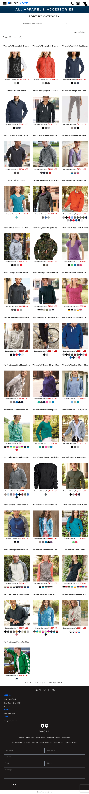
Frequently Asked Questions (42, 742)
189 (50, 683)
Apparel (21, 738)
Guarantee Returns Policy (21, 742)
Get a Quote (66, 738)
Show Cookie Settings (44, 792)
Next (62, 683)
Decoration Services (53, 738)
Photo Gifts (30, 738)
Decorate (7, 80)
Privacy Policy (58, 742)
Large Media (40, 738)
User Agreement (71, 742)
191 (58, 683)
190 (54, 683)
